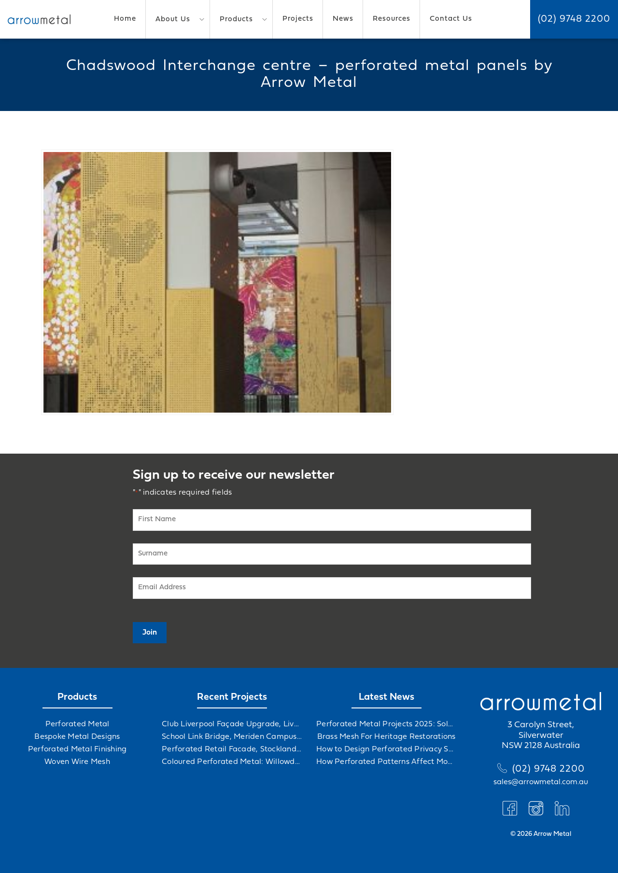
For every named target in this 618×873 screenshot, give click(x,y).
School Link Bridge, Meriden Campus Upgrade (232, 737)
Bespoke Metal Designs (77, 737)
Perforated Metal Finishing (77, 749)
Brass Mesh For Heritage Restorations (386, 737)
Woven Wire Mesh (77, 762)
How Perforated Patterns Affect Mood (386, 762)
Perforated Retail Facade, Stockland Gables (232, 749)
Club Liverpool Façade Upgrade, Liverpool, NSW (232, 724)
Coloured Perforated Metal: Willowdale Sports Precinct (232, 762)
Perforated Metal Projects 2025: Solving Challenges (386, 724)
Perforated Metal (77, 724)
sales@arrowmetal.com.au (540, 782)
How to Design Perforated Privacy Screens (386, 749)
